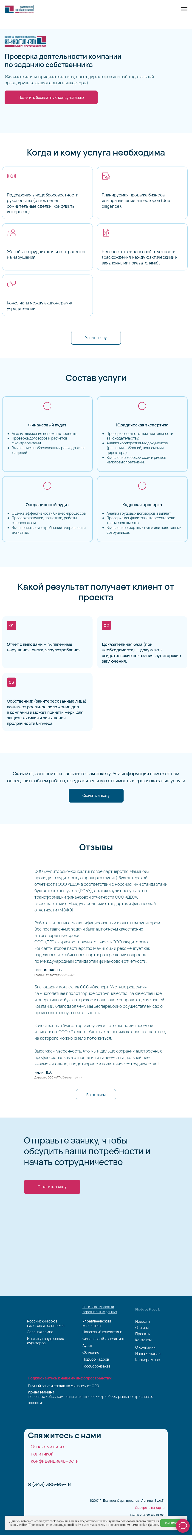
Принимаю (171, 1523)
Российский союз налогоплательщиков (45, 1323)
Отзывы (142, 1327)
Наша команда (148, 1353)
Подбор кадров (95, 1359)
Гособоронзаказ (96, 1366)
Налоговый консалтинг (102, 1332)
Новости (142, 1321)
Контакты (143, 1340)
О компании (145, 1347)
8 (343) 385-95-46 (49, 1484)
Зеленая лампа (40, 1332)
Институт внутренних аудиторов (45, 1340)
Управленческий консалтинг (96, 1323)
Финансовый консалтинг (103, 1338)
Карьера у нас (147, 1359)
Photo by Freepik (147, 1309)
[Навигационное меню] (184, 9)
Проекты (142, 1333)
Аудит (87, 1345)
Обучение (90, 1352)
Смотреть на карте (149, 1507)
